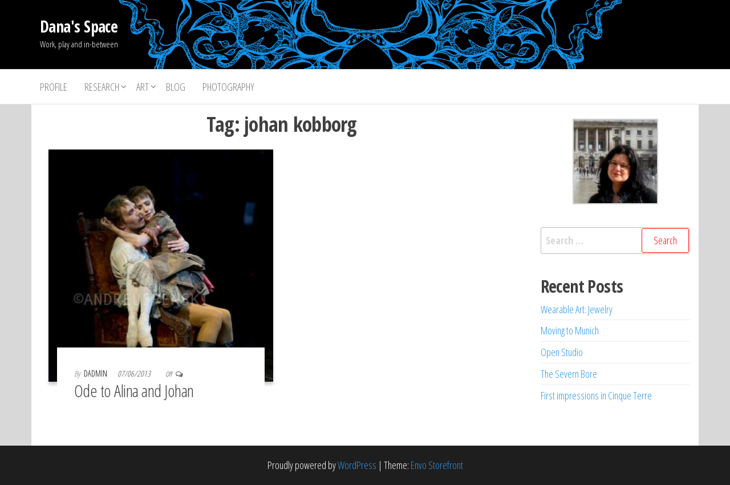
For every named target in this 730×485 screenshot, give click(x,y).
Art (142, 87)
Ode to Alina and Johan (134, 390)
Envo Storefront (437, 465)
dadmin (96, 373)
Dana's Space (78, 26)
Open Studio (562, 352)
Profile (53, 87)
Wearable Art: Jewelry (577, 309)
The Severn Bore (569, 374)
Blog (175, 87)
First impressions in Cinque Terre (596, 395)
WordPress (357, 465)
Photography (228, 87)
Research (101, 87)
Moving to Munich (570, 330)
